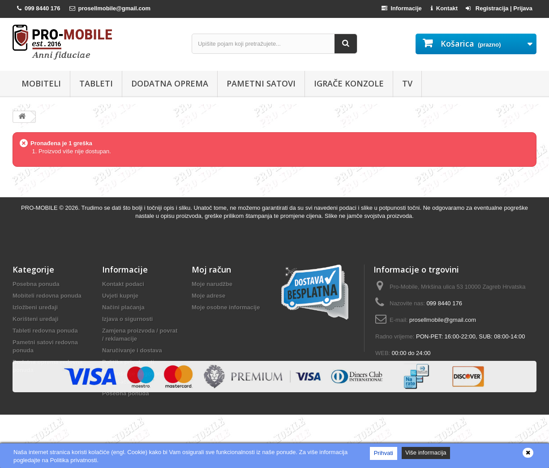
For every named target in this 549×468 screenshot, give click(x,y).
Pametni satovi (261, 83)
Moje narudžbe (212, 284)
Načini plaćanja (123, 307)
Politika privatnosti (128, 362)
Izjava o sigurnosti (127, 319)
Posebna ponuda (36, 284)
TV (407, 83)
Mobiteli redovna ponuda (47, 295)
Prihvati (383, 453)
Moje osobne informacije (226, 307)
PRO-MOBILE (40, 207)
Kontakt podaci (123, 284)
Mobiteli (41, 83)
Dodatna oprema (169, 83)
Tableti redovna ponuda (45, 330)
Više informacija (425, 452)
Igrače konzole (349, 83)
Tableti (96, 83)
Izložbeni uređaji (35, 307)
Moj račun (211, 269)
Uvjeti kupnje (120, 295)
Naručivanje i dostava (132, 350)
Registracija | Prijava (499, 8)
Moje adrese (208, 295)
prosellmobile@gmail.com (442, 319)
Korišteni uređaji (36, 319)
